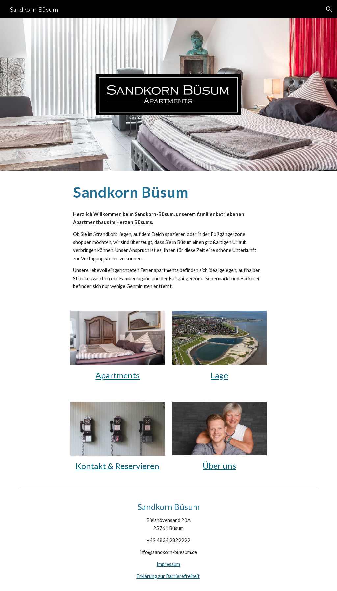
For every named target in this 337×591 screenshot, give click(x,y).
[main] (168, 192)
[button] (329, 9)
